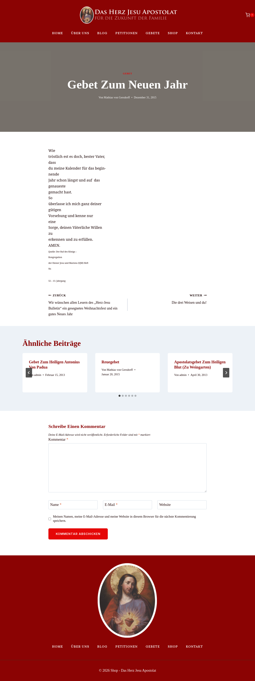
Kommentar (58, 439)
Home (57, 33)
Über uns (80, 33)
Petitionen (126, 33)
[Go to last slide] (29, 372)
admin (37, 374)
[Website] (182, 504)
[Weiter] (226, 372)
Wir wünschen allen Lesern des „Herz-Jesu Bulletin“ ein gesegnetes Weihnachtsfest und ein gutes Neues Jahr (86, 304)
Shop (173, 33)
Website (165, 505)
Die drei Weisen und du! (169, 298)
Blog (102, 33)
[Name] (73, 504)
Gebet (127, 73)
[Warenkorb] (247, 15)
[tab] (120, 396)
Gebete (153, 33)
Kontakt (194, 33)
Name (55, 505)
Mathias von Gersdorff (117, 97)
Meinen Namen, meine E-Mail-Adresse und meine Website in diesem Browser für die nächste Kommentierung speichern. (124, 519)
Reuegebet (110, 362)
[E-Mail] (127, 504)
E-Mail (111, 505)
